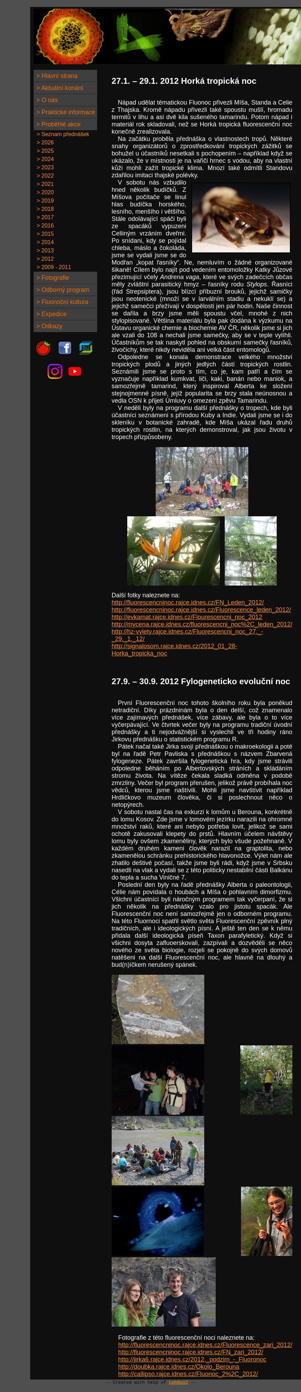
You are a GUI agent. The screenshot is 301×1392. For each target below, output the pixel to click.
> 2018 (44, 209)
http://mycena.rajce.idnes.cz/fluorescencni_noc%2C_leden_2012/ (202, 624)
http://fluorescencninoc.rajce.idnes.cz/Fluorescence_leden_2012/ (201, 609)
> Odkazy (48, 326)
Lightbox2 (178, 1382)
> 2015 (44, 234)
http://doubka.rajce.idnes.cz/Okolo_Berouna (178, 1366)
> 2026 (44, 142)
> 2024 (44, 159)
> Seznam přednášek (61, 134)
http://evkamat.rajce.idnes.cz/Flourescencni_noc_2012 (187, 617)
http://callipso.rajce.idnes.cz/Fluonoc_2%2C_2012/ (188, 1374)
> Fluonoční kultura (61, 301)
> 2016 (44, 226)
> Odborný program (62, 289)
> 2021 (44, 184)
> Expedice (51, 314)
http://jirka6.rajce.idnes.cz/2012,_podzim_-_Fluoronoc (192, 1359)
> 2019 (44, 201)
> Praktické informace (65, 112)
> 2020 (44, 192)
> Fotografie (52, 277)
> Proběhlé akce (58, 124)
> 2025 (44, 151)
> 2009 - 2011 (52, 267)
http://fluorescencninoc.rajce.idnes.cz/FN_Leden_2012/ (188, 602)
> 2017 (44, 217)
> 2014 (44, 242)
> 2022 (44, 176)
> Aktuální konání (59, 87)
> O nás (46, 100)
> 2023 (44, 167)
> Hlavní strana (56, 75)
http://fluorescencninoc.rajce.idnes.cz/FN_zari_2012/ (190, 1352)
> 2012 (44, 259)
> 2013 (44, 250)
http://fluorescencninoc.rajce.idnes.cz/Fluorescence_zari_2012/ (205, 1344)
